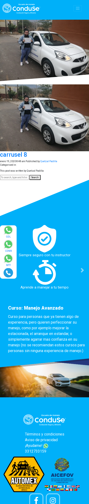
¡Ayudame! (36, 445)
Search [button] (35, 177)
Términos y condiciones (44, 434)
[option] (44, 290)
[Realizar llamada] (8, 272)
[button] (82, 270)
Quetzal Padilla (48, 161)
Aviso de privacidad (41, 440)
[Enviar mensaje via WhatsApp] (8, 233)
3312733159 (35, 451)
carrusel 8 (13, 154)
